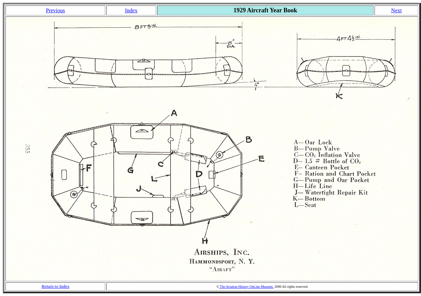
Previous (55, 10)
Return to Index (55, 286)
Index (131, 10)
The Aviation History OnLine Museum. (246, 286)
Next (396, 10)
